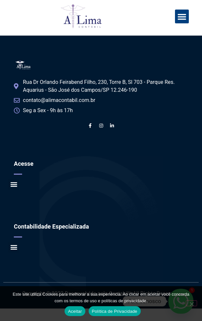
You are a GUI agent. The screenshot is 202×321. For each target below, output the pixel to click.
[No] (191, 303)
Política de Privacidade (114, 311)
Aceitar (75, 311)
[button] (182, 16)
